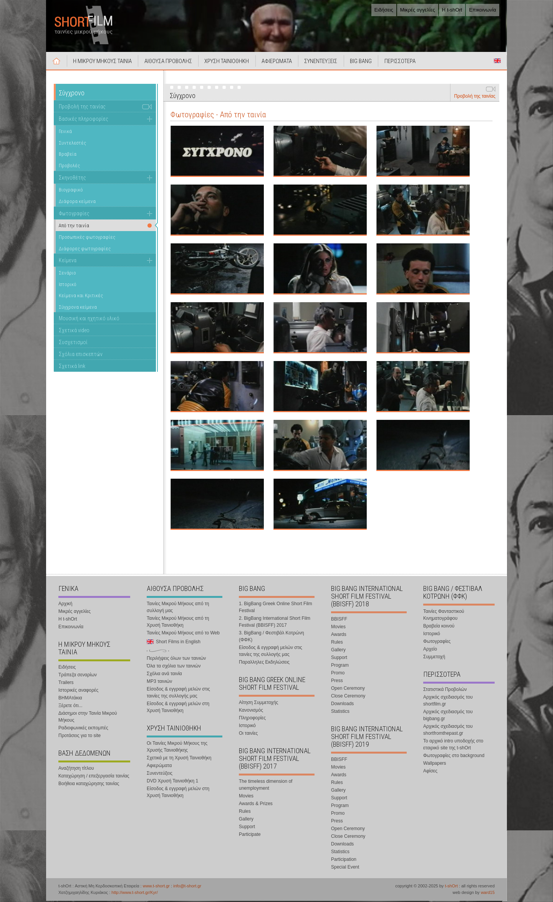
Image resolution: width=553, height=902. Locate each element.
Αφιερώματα (159, 766)
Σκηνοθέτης (72, 178)
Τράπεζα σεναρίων (77, 676)
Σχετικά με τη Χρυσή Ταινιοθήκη (179, 759)
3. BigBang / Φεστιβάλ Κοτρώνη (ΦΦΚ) (271, 637)
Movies (246, 797)
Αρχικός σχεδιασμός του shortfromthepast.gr (448, 731)
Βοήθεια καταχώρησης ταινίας (88, 784)
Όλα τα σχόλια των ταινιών (173, 667)
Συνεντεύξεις (159, 774)
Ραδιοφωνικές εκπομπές (83, 729)
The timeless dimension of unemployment (265, 786)
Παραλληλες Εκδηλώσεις (264, 663)
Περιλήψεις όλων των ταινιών (176, 659)
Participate (250, 835)
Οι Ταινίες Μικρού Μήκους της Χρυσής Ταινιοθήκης (177, 748)
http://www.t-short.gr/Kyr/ (134, 893)
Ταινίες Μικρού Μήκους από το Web (183, 634)
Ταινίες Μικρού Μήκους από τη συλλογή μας (178, 608)
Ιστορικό (67, 285)
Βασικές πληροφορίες (83, 120)
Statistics (340, 712)
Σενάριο (67, 274)
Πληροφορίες (252, 719)
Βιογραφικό (71, 191)
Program (340, 666)
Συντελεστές (72, 143)
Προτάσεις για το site (79, 736)
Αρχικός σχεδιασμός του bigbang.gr (448, 716)
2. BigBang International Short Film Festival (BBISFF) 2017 (274, 623)
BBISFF (339, 620)
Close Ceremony (348, 697)
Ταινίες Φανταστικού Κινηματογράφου (443, 616)
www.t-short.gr (156, 887)
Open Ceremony (348, 689)
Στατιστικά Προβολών (445, 690)
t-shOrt (451, 887)
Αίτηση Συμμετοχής (258, 703)
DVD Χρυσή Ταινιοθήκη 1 (172, 782)
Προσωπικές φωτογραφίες (87, 238)
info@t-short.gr (187, 887)
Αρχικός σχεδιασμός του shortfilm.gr (448, 702)
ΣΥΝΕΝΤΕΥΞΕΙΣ (323, 62)
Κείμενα (67, 261)
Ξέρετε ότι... (70, 706)
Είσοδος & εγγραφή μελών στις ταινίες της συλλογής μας (178, 693)
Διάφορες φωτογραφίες (85, 249)
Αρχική (57, 62)
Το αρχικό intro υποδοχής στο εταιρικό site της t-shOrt (453, 745)
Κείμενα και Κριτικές (81, 297)
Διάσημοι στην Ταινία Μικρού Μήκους (87, 718)
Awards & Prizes (256, 804)
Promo (337, 674)
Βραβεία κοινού (438, 627)
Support (247, 827)
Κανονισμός (251, 711)
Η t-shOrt (452, 10)
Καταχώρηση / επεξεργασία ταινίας (93, 777)
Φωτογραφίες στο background (453, 756)
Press (337, 681)
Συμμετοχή (434, 658)
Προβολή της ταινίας (474, 97)
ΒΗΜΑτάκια (70, 699)
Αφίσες (430, 772)
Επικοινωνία (482, 10)
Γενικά (65, 132)
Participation (343, 860)
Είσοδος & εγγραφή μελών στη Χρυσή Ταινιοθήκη (178, 708)
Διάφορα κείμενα (77, 202)
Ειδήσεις (383, 10)
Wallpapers (434, 764)
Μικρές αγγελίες (417, 10)
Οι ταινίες (248, 734)
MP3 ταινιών (159, 682)
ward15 (488, 893)
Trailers (66, 683)
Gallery (246, 820)
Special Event (345, 868)
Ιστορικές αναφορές (78, 691)
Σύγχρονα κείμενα (78, 308)
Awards (338, 635)
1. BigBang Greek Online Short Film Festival (275, 608)
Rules (245, 812)
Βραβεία (67, 155)
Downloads (342, 704)
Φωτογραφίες (74, 214)
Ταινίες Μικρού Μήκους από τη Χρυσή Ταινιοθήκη (178, 623)
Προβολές (69, 167)
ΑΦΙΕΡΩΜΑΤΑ (279, 62)
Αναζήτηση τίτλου (76, 769)
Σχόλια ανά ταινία (164, 674)
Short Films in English (497, 62)
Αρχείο (430, 650)
